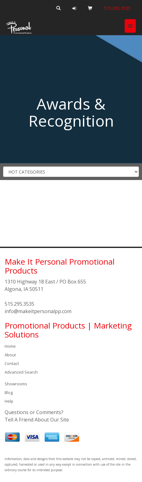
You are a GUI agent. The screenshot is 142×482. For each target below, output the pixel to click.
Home (10, 346)
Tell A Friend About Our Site (37, 419)
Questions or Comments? (34, 412)
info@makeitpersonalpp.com (38, 311)
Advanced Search (21, 372)
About (10, 355)
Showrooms (16, 384)
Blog (9, 392)
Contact (12, 363)
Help (9, 401)
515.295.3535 (19, 303)
